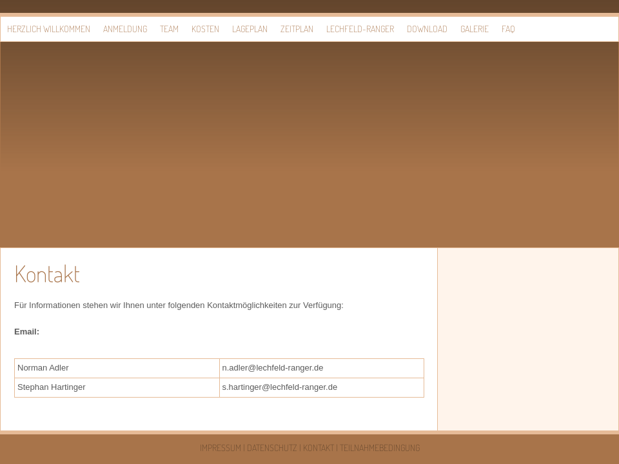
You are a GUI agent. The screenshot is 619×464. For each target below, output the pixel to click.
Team (169, 28)
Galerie (474, 28)
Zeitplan (296, 28)
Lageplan (250, 28)
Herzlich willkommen (48, 28)
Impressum (220, 447)
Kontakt (318, 447)
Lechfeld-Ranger (360, 28)
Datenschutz (272, 447)
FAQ (508, 28)
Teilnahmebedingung (380, 447)
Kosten (205, 28)
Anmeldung (125, 28)
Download (427, 28)
